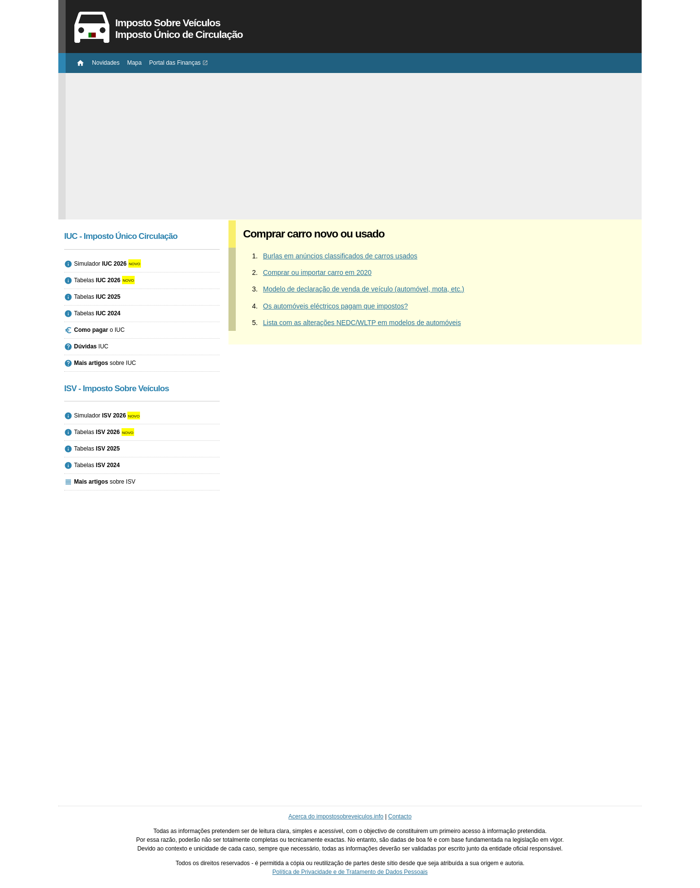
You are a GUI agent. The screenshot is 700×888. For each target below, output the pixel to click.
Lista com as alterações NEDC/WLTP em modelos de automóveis (362, 322)
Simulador (100, 263)
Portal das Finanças (175, 62)
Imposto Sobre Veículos (353, 28)
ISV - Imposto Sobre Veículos (116, 388)
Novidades (106, 62)
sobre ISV (104, 481)
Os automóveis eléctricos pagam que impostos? (335, 306)
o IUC (99, 329)
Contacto (400, 816)
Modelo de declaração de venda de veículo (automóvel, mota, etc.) (363, 289)
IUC (91, 346)
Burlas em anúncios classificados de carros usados (340, 256)
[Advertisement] (353, 141)
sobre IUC (105, 363)
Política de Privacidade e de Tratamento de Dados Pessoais (350, 872)
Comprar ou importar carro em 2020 (317, 272)
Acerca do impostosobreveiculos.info (335, 816)
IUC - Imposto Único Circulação (120, 236)
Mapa (134, 62)
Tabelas (97, 280)
